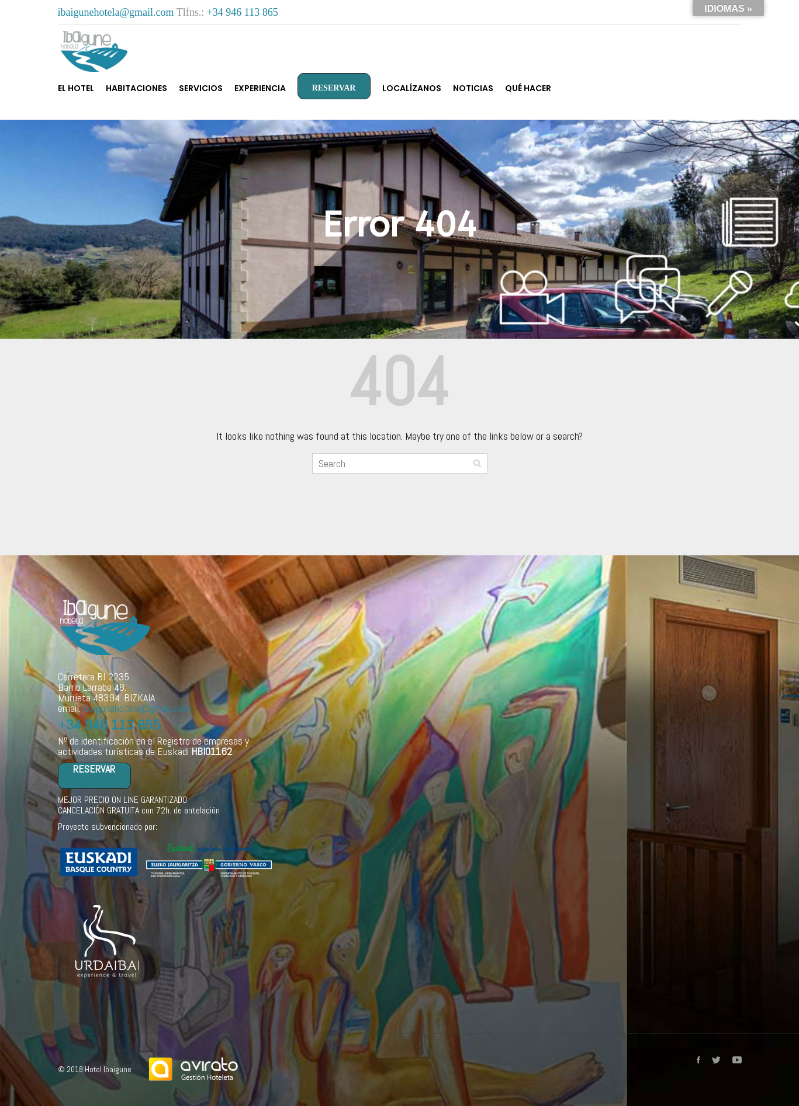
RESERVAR (334, 88)
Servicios (201, 88)
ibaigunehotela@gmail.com (117, 12)
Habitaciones (136, 88)
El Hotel (76, 88)
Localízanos (411, 88)
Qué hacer (528, 88)
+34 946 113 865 (242, 12)
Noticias (473, 88)
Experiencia (260, 88)
